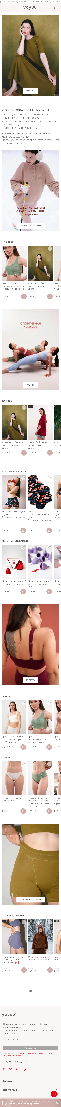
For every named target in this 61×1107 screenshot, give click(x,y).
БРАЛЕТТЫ (30, 680)
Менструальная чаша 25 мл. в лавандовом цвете (38, 584)
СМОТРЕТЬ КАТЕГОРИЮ (30, 226)
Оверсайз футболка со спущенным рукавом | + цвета (40, 445)
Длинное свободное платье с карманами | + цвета (39, 286)
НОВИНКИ (30, 91)
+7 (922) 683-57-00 (14, 1062)
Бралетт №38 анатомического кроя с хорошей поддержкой (14, 286)
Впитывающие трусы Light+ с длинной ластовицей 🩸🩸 (12, 960)
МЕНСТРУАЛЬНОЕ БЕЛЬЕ (30, 900)
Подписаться (30, 1048)
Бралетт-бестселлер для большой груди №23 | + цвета (13, 739)
